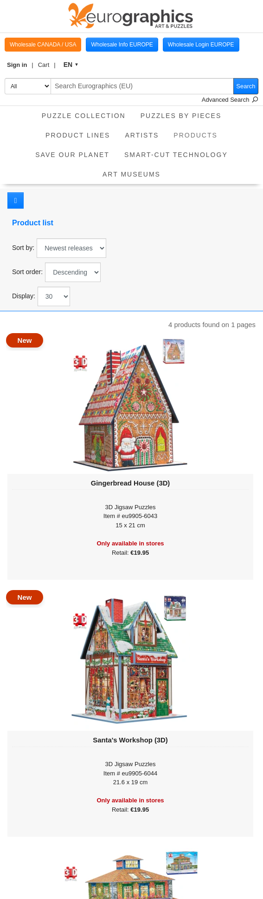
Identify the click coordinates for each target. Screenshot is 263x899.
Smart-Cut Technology (176, 154)
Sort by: (23, 247)
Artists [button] (142, 135)
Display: (23, 296)
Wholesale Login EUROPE (201, 44)
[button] (20, 65)
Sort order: (27, 272)
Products (199, 132)
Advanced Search (230, 99)
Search (245, 86)
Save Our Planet (72, 154)
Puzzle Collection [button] (84, 115)
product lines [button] (77, 135)
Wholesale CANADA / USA (43, 44)
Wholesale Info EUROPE (122, 44)
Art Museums (131, 174)
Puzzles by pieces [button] (181, 115)
